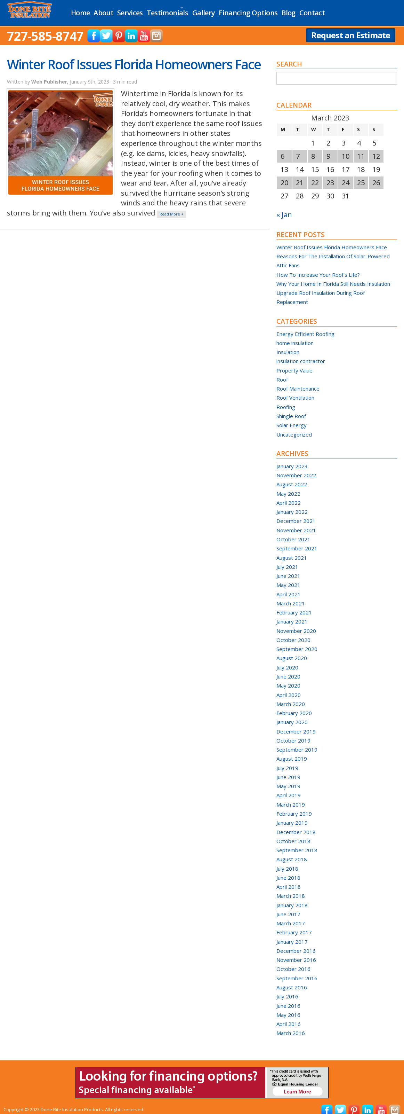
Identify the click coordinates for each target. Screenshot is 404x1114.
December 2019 (296, 724)
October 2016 (293, 962)
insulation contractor (300, 354)
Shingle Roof (291, 409)
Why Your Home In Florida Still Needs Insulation (333, 277)
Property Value (294, 363)
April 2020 (288, 688)
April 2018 (288, 880)
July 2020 (287, 660)
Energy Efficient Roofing (305, 327)
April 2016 (288, 1017)
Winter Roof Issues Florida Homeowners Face (134, 57)
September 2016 (296, 971)
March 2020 (290, 697)
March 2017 (290, 916)
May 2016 (288, 1008)
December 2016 (296, 944)
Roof (282, 372)
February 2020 (294, 706)
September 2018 (296, 843)
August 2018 (291, 852)
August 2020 (291, 651)
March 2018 (290, 889)
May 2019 (288, 779)
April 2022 (288, 496)
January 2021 (292, 614)
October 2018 (293, 834)
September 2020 (296, 642)
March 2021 (290, 596)
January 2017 (292, 935)
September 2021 (296, 541)
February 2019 (294, 806)
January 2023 (292, 459)
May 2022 (288, 487)
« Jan (284, 208)
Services (143, 9)
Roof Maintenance (298, 381)
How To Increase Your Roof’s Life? (318, 268)
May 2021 (288, 578)
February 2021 (294, 605)
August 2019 (291, 751)
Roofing (285, 400)
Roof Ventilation (295, 391)
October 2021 (293, 532)
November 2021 (296, 523)
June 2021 (288, 569)
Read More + (172, 207)
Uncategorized (294, 427)
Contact (361, 9)
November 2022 (296, 468)
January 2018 (292, 898)
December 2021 (296, 514)
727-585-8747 (45, 29)
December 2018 (296, 825)
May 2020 (288, 678)
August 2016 (291, 980)
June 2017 (288, 907)
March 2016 (290, 1026)
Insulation (287, 345)
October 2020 (293, 633)
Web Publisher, (50, 75)
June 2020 (288, 669)
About (111, 9)
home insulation (295, 336)
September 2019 (296, 742)
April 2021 (288, 587)
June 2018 (288, 871)
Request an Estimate (350, 28)
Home (81, 9)
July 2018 (287, 861)
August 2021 (291, 551)
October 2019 (293, 733)
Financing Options (286, 9)
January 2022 (292, 505)
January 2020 (292, 715)
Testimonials (186, 9)
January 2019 (292, 816)
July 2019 (287, 761)
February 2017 (294, 925)
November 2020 (296, 624)
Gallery (235, 9)
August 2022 (291, 477)
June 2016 (288, 999)
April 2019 (288, 788)
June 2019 (288, 770)
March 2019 (290, 797)
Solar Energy (291, 418)
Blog (332, 9)
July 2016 (287, 989)
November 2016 (296, 953)
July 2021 (287, 560)
